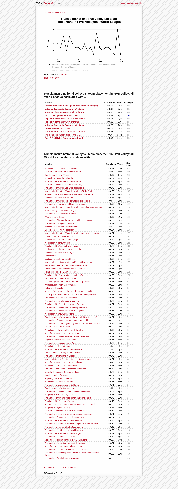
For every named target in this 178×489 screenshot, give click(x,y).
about (123, 3)
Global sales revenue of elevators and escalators (66, 265)
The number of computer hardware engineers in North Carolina (72, 424)
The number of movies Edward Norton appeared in (67, 320)
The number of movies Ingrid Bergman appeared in (67, 204)
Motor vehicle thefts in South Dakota (60, 278)
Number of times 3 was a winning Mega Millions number (69, 262)
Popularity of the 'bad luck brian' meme (61, 246)
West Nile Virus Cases (54, 217)
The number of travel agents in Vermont (62, 301)
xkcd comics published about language (62, 239)
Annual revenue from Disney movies (60, 285)
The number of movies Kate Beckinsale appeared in (67, 336)
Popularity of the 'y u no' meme (58, 378)
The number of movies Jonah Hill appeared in (65, 417)
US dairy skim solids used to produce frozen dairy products (70, 294)
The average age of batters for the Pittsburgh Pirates (68, 281)
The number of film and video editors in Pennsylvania (68, 398)
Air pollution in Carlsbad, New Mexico (61, 168)
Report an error (52, 78)
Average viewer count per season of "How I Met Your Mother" (71, 404)
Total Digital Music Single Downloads (61, 298)
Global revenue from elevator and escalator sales (66, 269)
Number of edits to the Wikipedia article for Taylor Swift (68, 191)
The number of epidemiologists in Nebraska (64, 430)
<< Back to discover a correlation (60, 467)
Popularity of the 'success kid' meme (60, 340)
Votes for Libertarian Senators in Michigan (63, 433)
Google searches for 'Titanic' (57, 175)
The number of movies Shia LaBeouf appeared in (66, 427)
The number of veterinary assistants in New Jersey (67, 449)
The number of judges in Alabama (59, 223)
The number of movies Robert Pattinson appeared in (67, 201)
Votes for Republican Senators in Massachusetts (66, 411)
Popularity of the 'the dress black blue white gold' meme (69, 194)
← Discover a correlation (54, 13)
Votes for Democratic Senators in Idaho (62, 372)
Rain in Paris (50, 256)
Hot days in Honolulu (54, 288)
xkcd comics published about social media (63, 249)
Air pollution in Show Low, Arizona (59, 314)
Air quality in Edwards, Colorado (59, 178)
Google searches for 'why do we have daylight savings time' (71, 317)
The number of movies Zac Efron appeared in (64, 188)
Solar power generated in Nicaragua (60, 210)
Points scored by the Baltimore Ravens (62, 272)
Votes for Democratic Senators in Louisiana (63, 362)
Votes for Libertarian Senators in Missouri (63, 172)
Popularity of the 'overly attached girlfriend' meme (66, 275)
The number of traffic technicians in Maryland (64, 311)
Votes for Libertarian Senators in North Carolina (65, 446)
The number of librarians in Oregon (60, 356)
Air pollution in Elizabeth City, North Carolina (64, 330)
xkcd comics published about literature (61, 227)
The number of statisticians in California (62, 385)
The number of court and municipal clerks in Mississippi (69, 414)
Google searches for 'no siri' (57, 375)
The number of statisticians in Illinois (60, 214)
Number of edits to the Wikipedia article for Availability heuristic (72, 233)
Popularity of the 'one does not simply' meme (64, 304)
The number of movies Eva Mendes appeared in (66, 307)
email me (130, 3)
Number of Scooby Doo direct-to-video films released (68, 359)
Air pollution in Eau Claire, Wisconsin (61, 365)
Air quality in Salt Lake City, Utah (59, 395)
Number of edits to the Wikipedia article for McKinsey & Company (73, 207)
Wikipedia (63, 74)
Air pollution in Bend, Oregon (57, 243)
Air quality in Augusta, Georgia (58, 407)
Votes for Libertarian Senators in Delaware (63, 349)
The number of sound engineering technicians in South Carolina (72, 323)
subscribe (138, 3)
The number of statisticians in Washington (63, 458)
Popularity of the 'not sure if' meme (60, 401)
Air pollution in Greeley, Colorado (59, 382)
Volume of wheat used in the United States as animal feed (70, 291)
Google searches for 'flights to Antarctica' (62, 353)
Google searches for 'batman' (57, 327)
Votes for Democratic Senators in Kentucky (63, 185)
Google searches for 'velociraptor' (59, 230)
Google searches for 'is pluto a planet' (61, 388)
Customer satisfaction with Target (59, 252)
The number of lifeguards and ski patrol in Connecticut (68, 220)
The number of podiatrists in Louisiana (61, 436)
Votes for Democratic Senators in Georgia (63, 333)
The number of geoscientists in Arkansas (62, 343)
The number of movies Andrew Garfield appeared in (67, 391)
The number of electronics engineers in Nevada (65, 369)
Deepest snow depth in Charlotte (59, 236)
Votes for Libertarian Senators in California (63, 420)
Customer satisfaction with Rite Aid (60, 197)
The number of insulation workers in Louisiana (65, 443)
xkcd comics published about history (60, 259)
